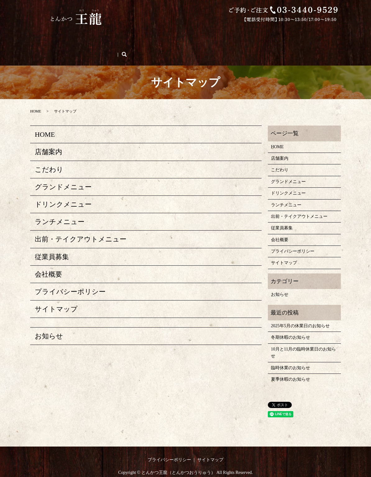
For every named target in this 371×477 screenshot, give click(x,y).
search (128, 46)
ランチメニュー (133, 36)
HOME (50, 36)
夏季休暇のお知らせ (290, 367)
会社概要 (83, 46)
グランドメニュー (175, 36)
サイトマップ (56, 297)
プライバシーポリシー (70, 280)
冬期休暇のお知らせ (290, 325)
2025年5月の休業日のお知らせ (300, 314)
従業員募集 (55, 46)
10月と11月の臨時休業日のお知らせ (303, 340)
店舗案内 (75, 36)
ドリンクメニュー (218, 36)
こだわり (101, 36)
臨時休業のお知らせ (290, 356)
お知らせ (49, 324)
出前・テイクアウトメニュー (273, 36)
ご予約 (106, 46)
